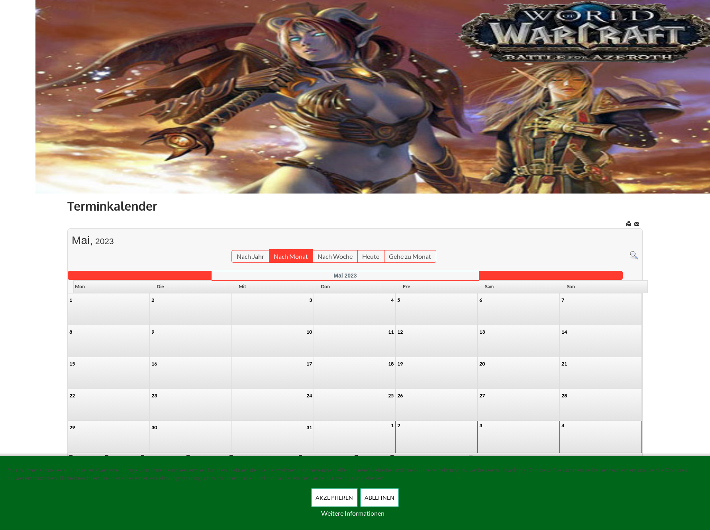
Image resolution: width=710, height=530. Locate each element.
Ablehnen (379, 497)
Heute (370, 256)
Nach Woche (335, 256)
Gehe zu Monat (410, 256)
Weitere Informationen (352, 513)
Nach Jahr (250, 256)
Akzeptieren (334, 497)
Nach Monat (291, 256)
